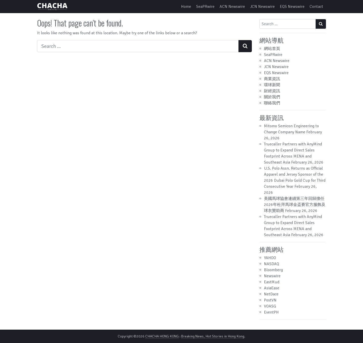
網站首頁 (272, 48)
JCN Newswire (262, 6)
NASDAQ (271, 263)
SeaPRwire (205, 6)
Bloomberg (273, 269)
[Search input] (138, 46)
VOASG (270, 306)
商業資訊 (272, 78)
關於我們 (272, 97)
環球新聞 (272, 84)
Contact (316, 6)
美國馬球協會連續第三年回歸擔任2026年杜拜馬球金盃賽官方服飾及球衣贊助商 (294, 204)
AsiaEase (271, 288)
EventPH (271, 312)
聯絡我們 (272, 103)
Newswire (272, 275)
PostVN (270, 300)
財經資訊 (272, 90)
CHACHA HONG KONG (162, 336)
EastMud (271, 282)
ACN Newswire (232, 6)
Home (186, 6)
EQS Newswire (292, 6)
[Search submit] (245, 46)
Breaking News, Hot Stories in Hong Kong (212, 336)
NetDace (271, 294)
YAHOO (270, 257)
